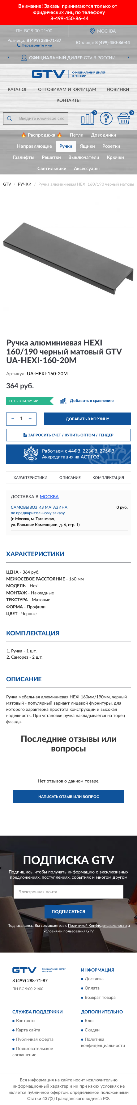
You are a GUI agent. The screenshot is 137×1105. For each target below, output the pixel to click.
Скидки (92, 1030)
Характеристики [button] (30, 478)
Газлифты (23, 157)
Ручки (65, 146)
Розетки (111, 146)
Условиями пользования (64, 931)
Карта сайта (28, 1030)
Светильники (51, 168)
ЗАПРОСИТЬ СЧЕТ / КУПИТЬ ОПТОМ (68, 435)
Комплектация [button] (108, 478)
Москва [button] (49, 497)
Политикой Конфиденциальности (97, 925)
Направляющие (34, 146)
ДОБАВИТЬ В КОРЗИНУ (87, 419)
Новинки (118, 90)
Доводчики (103, 135)
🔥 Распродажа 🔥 (41, 135)
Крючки (115, 157)
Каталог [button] (18, 90)
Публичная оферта (35, 1040)
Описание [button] (70, 478)
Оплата (92, 988)
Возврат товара (100, 998)
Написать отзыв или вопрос (68, 797)
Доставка (94, 979)
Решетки (51, 157)
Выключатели (83, 157)
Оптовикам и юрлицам (67, 90)
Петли (76, 135)
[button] (34, 45)
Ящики (87, 146)
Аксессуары (87, 168)
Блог (89, 1021)
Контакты (69, 100)
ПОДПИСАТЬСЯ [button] (68, 912)
